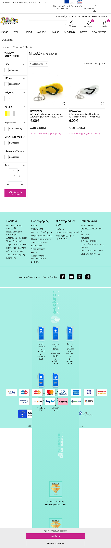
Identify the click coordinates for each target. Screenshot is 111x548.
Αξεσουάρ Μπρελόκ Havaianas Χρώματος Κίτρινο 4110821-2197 (46, 115)
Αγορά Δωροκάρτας (15, 254)
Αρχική (6, 47)
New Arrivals (99, 31)
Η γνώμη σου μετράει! (41, 239)
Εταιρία (34, 225)
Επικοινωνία (76, 6)
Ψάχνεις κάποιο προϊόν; (41, 236)
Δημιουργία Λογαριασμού (67, 232)
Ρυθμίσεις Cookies (55, 543)
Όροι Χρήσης (37, 229)
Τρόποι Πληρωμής (14, 241)
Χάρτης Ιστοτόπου (39, 242)
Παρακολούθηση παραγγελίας (60, 7)
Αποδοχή (55, 536)
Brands (4, 31)
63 (96, 63)
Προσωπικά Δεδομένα (41, 232)
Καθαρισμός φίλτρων (15, 193)
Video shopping (38, 249)
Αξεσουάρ (70, 31)
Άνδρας (41, 31)
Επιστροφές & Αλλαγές (16, 248)
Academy (7, 39)
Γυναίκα (54, 31)
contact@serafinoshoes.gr (93, 244)
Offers (83, 31)
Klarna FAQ (11, 258)
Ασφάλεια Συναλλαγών (16, 244)
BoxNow (35, 262)
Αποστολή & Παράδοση (16, 238)
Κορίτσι (28, 31)
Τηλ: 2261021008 (89, 241)
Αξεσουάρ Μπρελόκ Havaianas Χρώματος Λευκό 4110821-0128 (84, 115)
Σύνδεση (60, 229)
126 (103, 63)
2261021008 (34, 2)
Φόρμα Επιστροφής (15, 251)
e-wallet (34, 252)
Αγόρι (16, 31)
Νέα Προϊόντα (38, 64)
